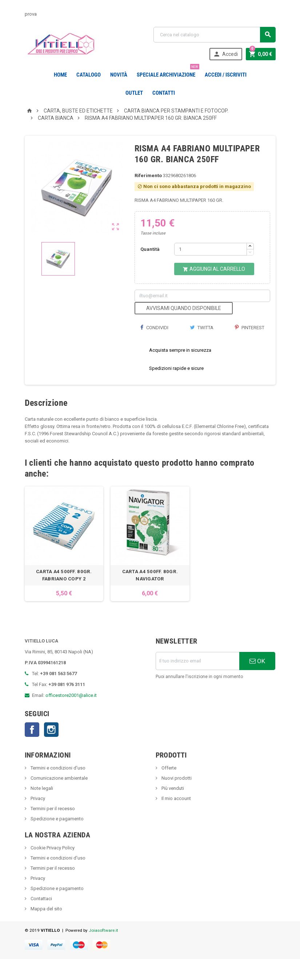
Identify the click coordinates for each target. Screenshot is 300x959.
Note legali (41, 788)
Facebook (32, 729)
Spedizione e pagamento (56, 818)
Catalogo (88, 75)
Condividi (154, 327)
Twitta (201, 327)
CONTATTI (163, 93)
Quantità (150, 249)
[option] (64, 543)
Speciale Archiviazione (167, 72)
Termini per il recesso (52, 808)
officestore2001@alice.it (71, 695)
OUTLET (134, 93)
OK (257, 661)
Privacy (37, 798)
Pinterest (249, 327)
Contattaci (40, 898)
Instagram (51, 729)
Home (60, 75)
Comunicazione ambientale (58, 778)
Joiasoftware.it (103, 930)
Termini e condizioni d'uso (57, 768)
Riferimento (148, 175)
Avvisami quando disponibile (183, 308)
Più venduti (172, 788)
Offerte (168, 768)
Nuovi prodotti (176, 778)
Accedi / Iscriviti (226, 75)
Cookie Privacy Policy (52, 847)
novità (118, 75)
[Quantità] (210, 249)
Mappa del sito (45, 908)
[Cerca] (214, 34)
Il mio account (175, 798)
